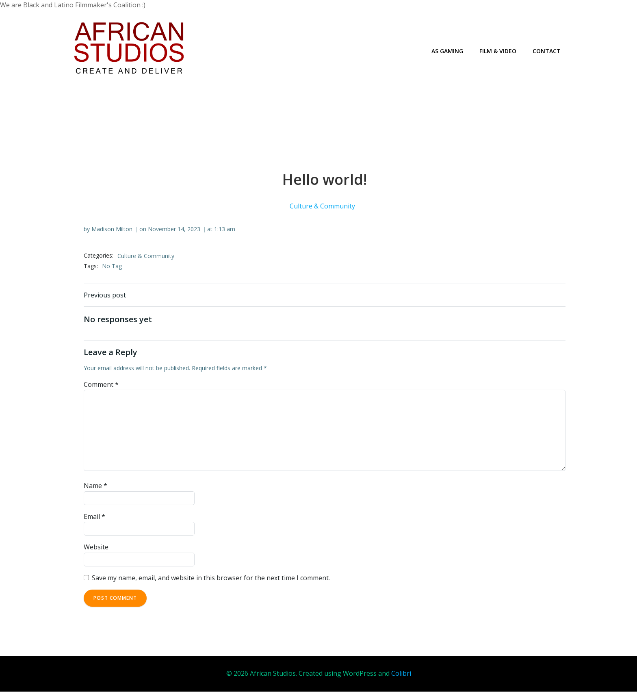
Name (95, 486)
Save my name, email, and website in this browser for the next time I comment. (211, 577)
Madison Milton (111, 229)
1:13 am (224, 229)
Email (94, 516)
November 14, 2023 (174, 229)
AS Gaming (447, 51)
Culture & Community (322, 206)
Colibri (401, 673)
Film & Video (497, 51)
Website (96, 547)
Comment (101, 384)
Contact (547, 51)
